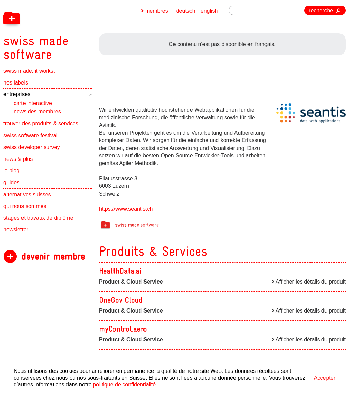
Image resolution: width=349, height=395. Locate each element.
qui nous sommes (24, 206)
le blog (11, 170)
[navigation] (71, 30)
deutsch (185, 11)
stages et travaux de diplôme (38, 218)
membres (156, 11)
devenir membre (53, 256)
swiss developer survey (31, 147)
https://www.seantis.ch (126, 209)
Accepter (324, 378)
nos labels (15, 83)
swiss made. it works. (29, 71)
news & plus (18, 159)
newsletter (15, 229)
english (209, 11)
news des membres (37, 112)
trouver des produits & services (40, 123)
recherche (321, 10)
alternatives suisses (27, 194)
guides (11, 182)
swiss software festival (30, 135)
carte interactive (33, 103)
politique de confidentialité (124, 385)
